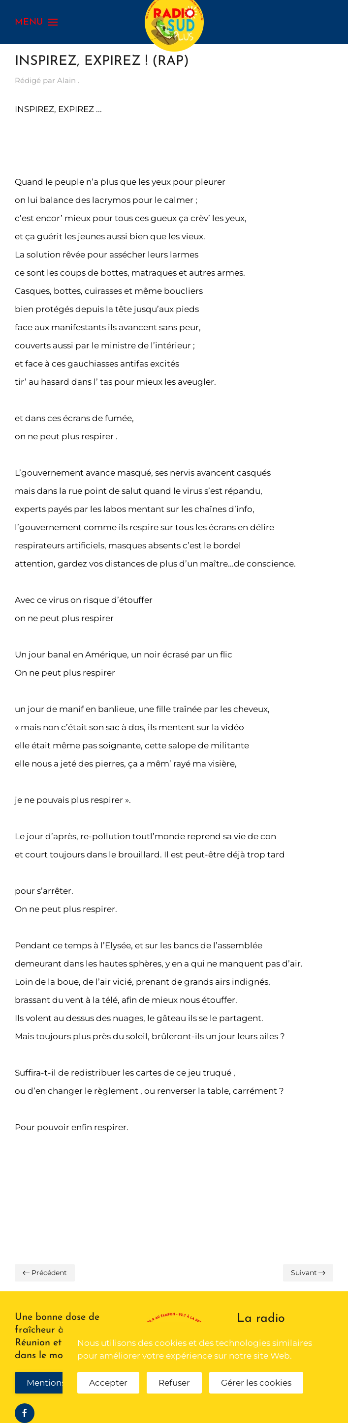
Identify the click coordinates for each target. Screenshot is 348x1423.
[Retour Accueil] (174, 22)
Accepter (108, 1383)
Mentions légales (62, 1383)
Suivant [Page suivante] (308, 1272)
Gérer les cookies (256, 1383)
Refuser (174, 1383)
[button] (36, 22)
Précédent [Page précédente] (45, 1272)
